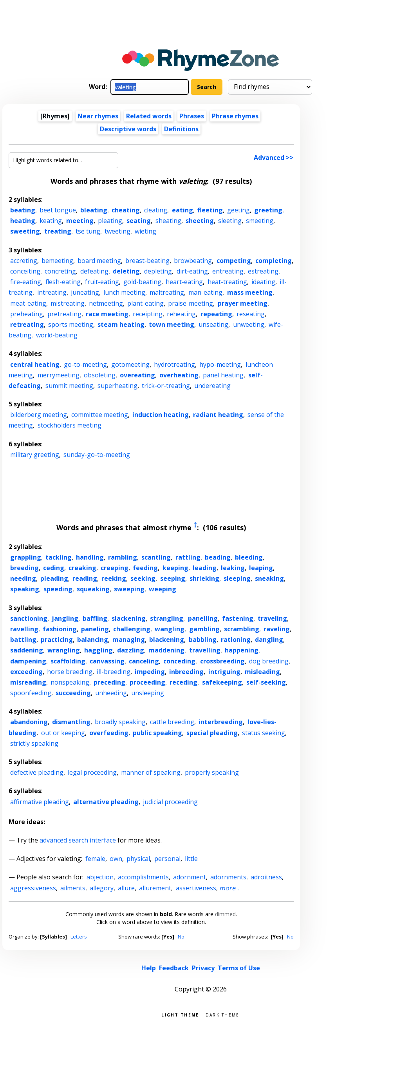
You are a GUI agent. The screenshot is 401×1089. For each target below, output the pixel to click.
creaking (82, 568)
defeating (94, 271)
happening (241, 650)
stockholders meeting (69, 425)
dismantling (71, 722)
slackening (129, 618)
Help (148, 968)
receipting (148, 314)
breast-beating (147, 260)
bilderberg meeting (38, 414)
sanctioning (28, 618)
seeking (142, 578)
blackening (166, 639)
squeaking (93, 589)
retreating (27, 324)
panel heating (223, 375)
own (116, 858)
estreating (263, 271)
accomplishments (143, 877)
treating (57, 231)
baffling (95, 618)
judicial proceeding (170, 801)
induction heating (160, 414)
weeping (162, 589)
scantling (156, 557)
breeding (24, 568)
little (191, 858)
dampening (28, 661)
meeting (80, 220)
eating (182, 210)
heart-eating (184, 281)
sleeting (230, 220)
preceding (109, 682)
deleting (126, 271)
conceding (179, 661)
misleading (262, 671)
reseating (251, 314)
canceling (144, 661)
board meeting (99, 260)
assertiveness (196, 888)
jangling (65, 618)
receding (183, 682)
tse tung (88, 231)
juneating (85, 292)
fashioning (60, 629)
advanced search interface (78, 840)
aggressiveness (33, 888)
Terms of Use (239, 968)
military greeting (34, 454)
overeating (137, 375)
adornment (189, 877)
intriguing (224, 671)
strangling (166, 618)
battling (23, 639)
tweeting (117, 231)
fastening (237, 618)
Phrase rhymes (235, 116)
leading (205, 568)
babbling (203, 639)
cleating (155, 210)
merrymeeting (58, 375)
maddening (166, 650)
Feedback (174, 968)
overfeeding (108, 732)
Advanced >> (274, 157)
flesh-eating (63, 281)
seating (138, 220)
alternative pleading (106, 801)
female (95, 858)
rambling (122, 557)
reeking (113, 578)
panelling (203, 618)
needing (23, 578)
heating (22, 220)
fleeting (210, 210)
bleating (93, 210)
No (181, 936)
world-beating (57, 335)
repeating (216, 314)
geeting (238, 210)
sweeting (25, 231)
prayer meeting (242, 303)
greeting (268, 210)
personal (167, 858)
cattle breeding (172, 722)
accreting (23, 260)
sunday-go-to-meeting (96, 454)
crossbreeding (222, 661)
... (229, 888)
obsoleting (100, 375)
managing (128, 639)
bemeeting (57, 260)
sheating (168, 220)
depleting (158, 271)
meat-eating (28, 303)
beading (218, 557)
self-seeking (266, 682)
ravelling (24, 629)
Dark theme (223, 1014)
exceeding (26, 671)
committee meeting (99, 414)
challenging (131, 629)
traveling (272, 618)
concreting (60, 271)
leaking (233, 568)
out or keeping (63, 732)
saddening (26, 650)
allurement (155, 888)
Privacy (203, 968)
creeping (114, 568)
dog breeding (269, 661)
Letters (78, 936)
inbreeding (186, 671)
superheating (117, 385)
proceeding (147, 682)
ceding (53, 568)
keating (51, 220)
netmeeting (106, 303)
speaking (24, 589)
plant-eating (145, 303)
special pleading (212, 732)
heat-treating (227, 281)
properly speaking (212, 772)
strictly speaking (34, 743)
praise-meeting (190, 303)
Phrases (191, 116)
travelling (204, 650)
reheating (181, 314)
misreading (28, 682)
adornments (228, 877)
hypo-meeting (220, 364)
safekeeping (222, 682)
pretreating (64, 314)
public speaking (157, 732)
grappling (25, 557)
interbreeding (221, 722)
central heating (35, 364)
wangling (169, 629)
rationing (236, 639)
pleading (54, 578)
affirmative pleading (39, 801)
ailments (72, 888)
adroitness (266, 877)
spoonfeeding (30, 693)
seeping (172, 578)
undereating (212, 385)
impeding (150, 671)
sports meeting (70, 324)
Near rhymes (98, 116)
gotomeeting (130, 364)
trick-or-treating (166, 385)
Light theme (180, 1014)
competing (234, 260)
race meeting (107, 314)
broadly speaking (120, 722)
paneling (95, 629)
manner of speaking (151, 772)
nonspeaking (70, 682)
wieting (145, 231)
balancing (92, 639)
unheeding (111, 693)
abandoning (29, 722)
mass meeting (250, 292)
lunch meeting (124, 292)
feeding (145, 568)
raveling (277, 629)
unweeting (248, 324)
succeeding (73, 693)
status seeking (263, 732)
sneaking (269, 578)
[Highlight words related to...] (63, 160)
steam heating (121, 324)
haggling (98, 650)
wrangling (63, 650)
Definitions (181, 129)
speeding (57, 589)
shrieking (204, 578)
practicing (57, 639)
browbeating (193, 260)
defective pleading (36, 772)
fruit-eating (102, 281)
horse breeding (69, 671)
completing (273, 260)
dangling (269, 639)
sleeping (237, 578)
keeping (175, 568)
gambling (204, 629)
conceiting (25, 271)
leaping (261, 568)
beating (22, 210)
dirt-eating (192, 271)
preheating (26, 314)
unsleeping (147, 693)
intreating (52, 292)
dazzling (130, 650)
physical (138, 858)
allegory (102, 888)
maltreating (167, 292)
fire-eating (25, 281)
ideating (263, 281)
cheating (126, 210)
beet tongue (58, 210)
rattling (187, 557)
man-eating (205, 292)
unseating (213, 324)
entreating (228, 271)
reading (84, 578)
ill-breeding (113, 671)
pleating (110, 220)
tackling (58, 557)
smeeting (259, 220)
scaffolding (68, 661)
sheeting (200, 220)
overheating (179, 375)
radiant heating (218, 414)
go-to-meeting (85, 364)
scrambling (241, 629)
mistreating (68, 303)
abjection (100, 877)
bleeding (249, 557)
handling (90, 557)
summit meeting (69, 385)
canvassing (107, 661)
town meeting (171, 324)
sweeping (129, 589)
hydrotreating (174, 364)
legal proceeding (92, 772)
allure (126, 888)
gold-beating (142, 281)
